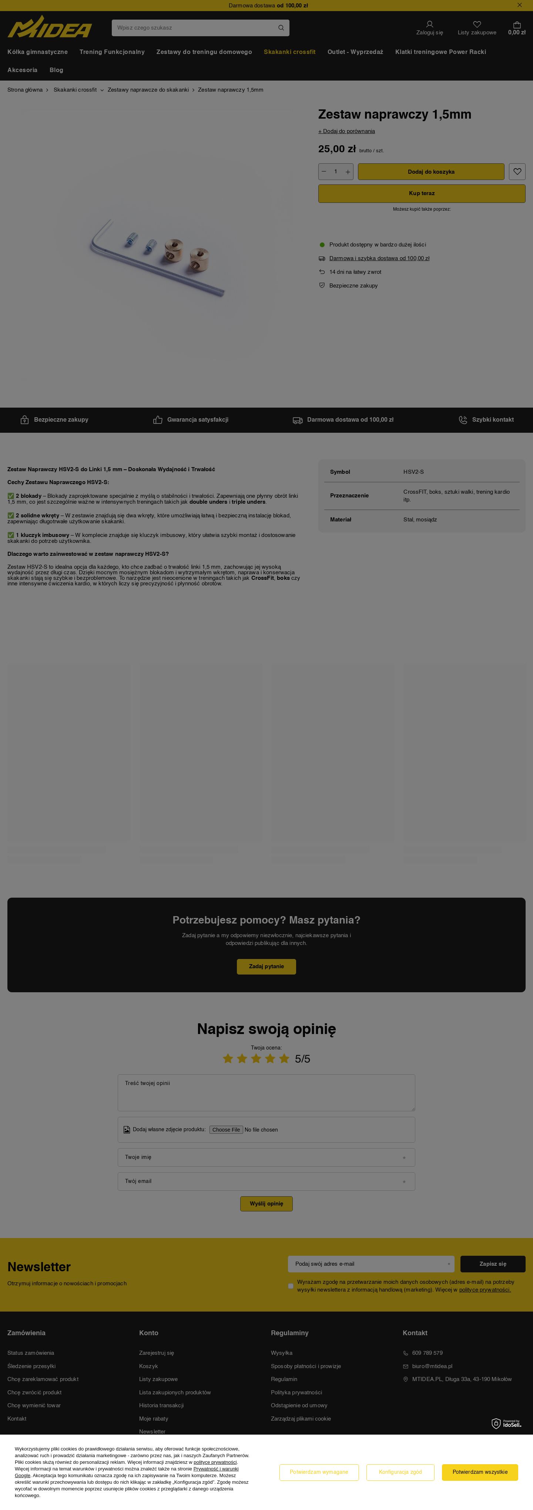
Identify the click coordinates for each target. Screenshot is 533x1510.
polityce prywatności (215, 1462)
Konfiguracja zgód (400, 1472)
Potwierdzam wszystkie (480, 1472)
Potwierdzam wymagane (319, 1472)
